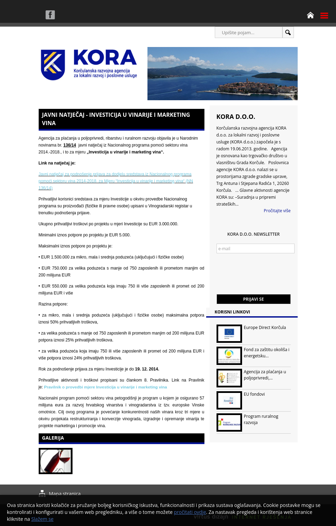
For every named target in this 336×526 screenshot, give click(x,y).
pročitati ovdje (190, 512)
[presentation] (269, 277)
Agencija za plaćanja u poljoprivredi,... (265, 375)
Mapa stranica (65, 493)
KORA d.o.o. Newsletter (253, 234)
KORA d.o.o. (236, 116)
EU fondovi (254, 394)
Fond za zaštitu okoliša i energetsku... (266, 353)
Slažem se (42, 519)
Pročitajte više (277, 211)
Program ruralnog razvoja (261, 419)
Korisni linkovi (232, 312)
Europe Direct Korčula (265, 327)
